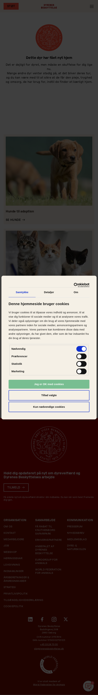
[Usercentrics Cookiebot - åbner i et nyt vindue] (73, 285)
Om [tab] (76, 292)
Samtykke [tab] (22, 292)
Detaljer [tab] (49, 292)
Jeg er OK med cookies (49, 384)
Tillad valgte (49, 395)
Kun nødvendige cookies (49, 406)
